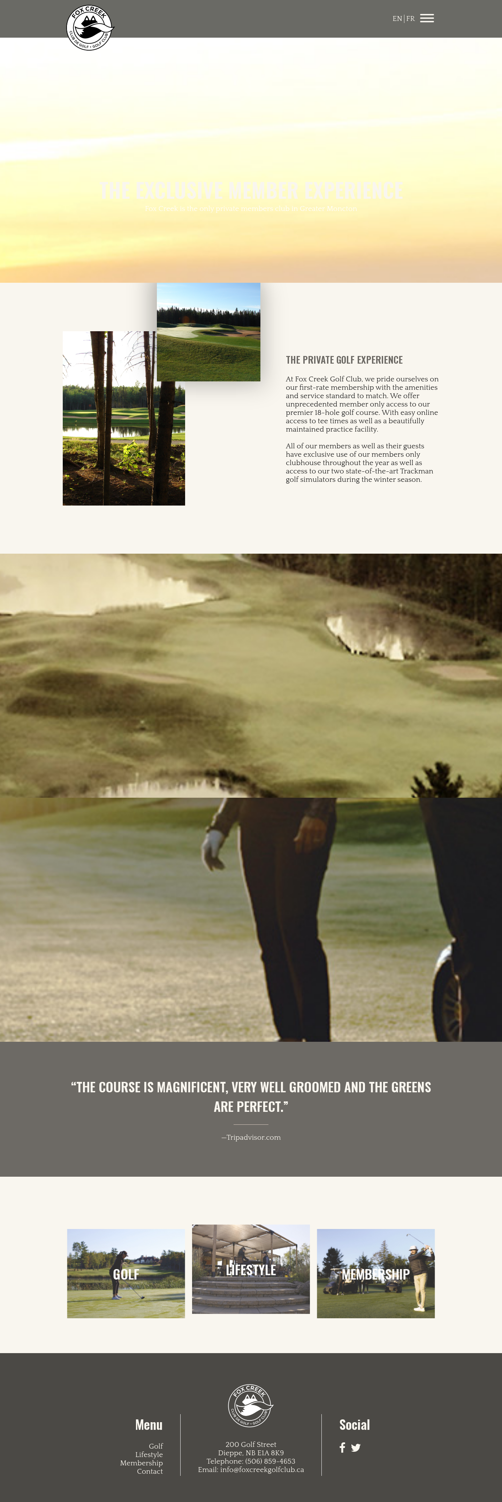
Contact (150, 1471)
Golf (156, 1446)
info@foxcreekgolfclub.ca (262, 1470)
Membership (141, 1463)
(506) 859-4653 (270, 1461)
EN (397, 19)
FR (410, 19)
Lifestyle (149, 1455)
